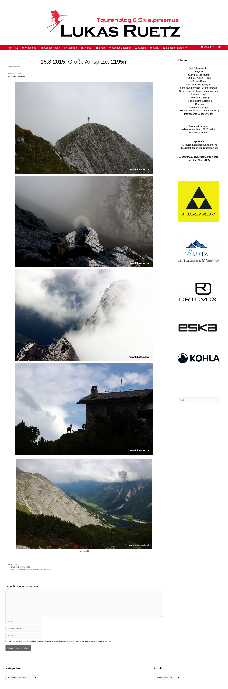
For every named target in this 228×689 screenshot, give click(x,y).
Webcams (30, 47)
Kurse (88, 47)
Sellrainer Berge (176, 48)
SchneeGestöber (121, 47)
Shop (102, 47)
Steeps (142, 47)
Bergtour (14, 565)
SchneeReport (52, 47)
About (209, 47)
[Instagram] (226, 47)
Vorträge (72, 47)
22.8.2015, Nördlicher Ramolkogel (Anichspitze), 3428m (31, 569)
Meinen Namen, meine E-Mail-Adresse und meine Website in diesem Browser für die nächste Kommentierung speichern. (60, 641)
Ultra (155, 47)
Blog (15, 48)
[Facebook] (219, 47)
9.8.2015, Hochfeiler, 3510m (21, 567)
